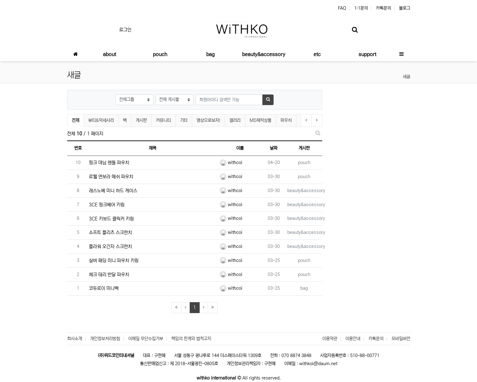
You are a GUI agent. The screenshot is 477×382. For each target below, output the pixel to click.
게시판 (141, 120)
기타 (183, 120)
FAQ (342, 8)
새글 (406, 76)
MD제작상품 (260, 120)
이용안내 (352, 338)
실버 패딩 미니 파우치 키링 (114, 260)
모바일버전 (401, 338)
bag (304, 288)
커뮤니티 (163, 120)
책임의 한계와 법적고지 (191, 338)
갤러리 (235, 120)
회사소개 (74, 338)
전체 (75, 120)
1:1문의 (361, 8)
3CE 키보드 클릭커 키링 (111, 218)
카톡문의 (383, 8)
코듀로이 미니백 (104, 288)
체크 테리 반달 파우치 (109, 274)
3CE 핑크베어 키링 (106, 204)
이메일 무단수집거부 (145, 338)
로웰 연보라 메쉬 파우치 (111, 176)
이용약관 (329, 338)
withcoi (231, 162)
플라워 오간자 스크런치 (110, 246)
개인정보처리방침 (105, 338)
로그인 (125, 29)
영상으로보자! (208, 120)
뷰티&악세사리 (101, 120)
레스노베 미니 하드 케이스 (113, 190)
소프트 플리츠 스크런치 (110, 232)
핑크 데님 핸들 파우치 (109, 162)
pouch (304, 162)
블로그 (404, 8)
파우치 (286, 120)
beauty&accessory (306, 190)
